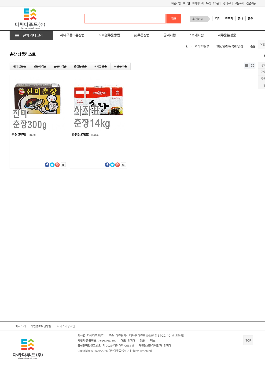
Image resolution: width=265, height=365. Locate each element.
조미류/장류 (202, 46)
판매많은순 (19, 66)
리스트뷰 (247, 65)
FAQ (208, 3)
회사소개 (20, 326)
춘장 (252, 46)
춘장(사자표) (86, 134)
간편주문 (250, 3)
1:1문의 (217, 3)
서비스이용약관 (66, 326)
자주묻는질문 (227, 35)
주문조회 (239, 3)
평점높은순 (80, 66)
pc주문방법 (142, 35)
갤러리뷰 (252, 65)
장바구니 (227, 3)
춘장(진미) (23, 134)
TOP (248, 340)
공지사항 (170, 35)
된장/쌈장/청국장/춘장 (229, 46)
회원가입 (175, 3)
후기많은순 (100, 66)
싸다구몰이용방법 (72, 35)
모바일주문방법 (109, 35)
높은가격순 (60, 66)
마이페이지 (197, 3)
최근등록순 (120, 66)
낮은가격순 (39, 66)
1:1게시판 (197, 35)
